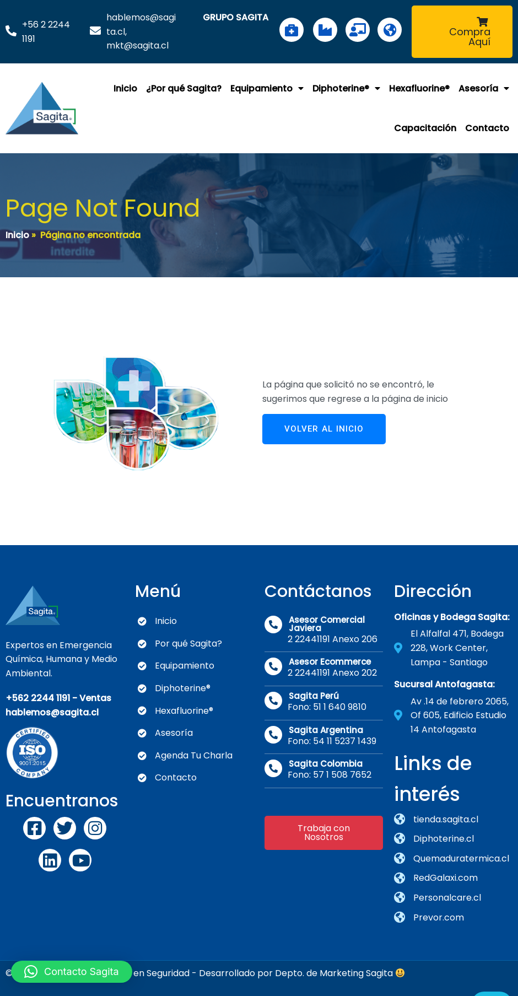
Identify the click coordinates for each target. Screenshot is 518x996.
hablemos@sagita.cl (52, 708)
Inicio (17, 233)
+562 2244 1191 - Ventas (58, 694)
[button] (71, 972)
